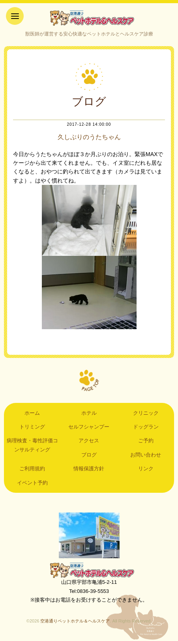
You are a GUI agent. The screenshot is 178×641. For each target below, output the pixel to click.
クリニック (146, 413)
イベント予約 (32, 483)
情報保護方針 (88, 468)
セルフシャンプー (88, 427)
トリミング (32, 427)
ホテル (89, 413)
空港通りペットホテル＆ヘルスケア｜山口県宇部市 (89, 18)
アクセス (89, 440)
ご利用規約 (32, 468)
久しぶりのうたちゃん (89, 137)
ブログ (89, 455)
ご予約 (146, 440)
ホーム (32, 413)
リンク (146, 468)
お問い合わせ (145, 455)
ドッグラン (146, 427)
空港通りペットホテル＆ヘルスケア (89, 570)
